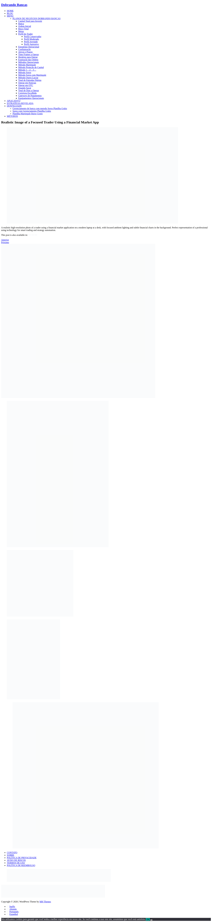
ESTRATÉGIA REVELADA (20, 103)
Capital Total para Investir (30, 21)
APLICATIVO (13, 101)
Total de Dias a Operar (28, 90)
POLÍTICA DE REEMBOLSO (21, 865)
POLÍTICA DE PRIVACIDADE (22, 857)
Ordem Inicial (24, 26)
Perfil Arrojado (31, 41)
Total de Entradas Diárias (29, 80)
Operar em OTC (25, 85)
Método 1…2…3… (27, 70)
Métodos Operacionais (28, 62)
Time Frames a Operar (28, 54)
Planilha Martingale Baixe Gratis (28, 113)
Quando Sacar (24, 88)
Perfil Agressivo (31, 44)
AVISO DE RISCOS (16, 860)
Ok (148, 919)
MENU (10, 16)
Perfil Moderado (31, 39)
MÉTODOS (12, 116)
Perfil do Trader (25, 34)
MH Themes (45, 901)
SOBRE (10, 855)
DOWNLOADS (14, 106)
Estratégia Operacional (28, 47)
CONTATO (12, 852)
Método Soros (24, 72)
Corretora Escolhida (27, 93)
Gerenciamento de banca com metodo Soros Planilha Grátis (40, 108)
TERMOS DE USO (16, 863)
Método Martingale (27, 65)
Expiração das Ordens (28, 59)
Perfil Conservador (32, 36)
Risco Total (23, 29)
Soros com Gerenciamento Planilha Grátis (32, 111)
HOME (10, 11)
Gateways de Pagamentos (30, 95)
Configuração (24, 49)
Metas (21, 31)
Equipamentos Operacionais (31, 98)
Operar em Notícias (27, 83)
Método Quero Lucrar (28, 77)
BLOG (10, 13)
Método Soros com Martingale (32, 75)
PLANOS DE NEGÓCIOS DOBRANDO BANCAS (36, 18)
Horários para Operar (28, 57)
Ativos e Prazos (25, 52)
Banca (21, 23)
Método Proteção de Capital (31, 67)
